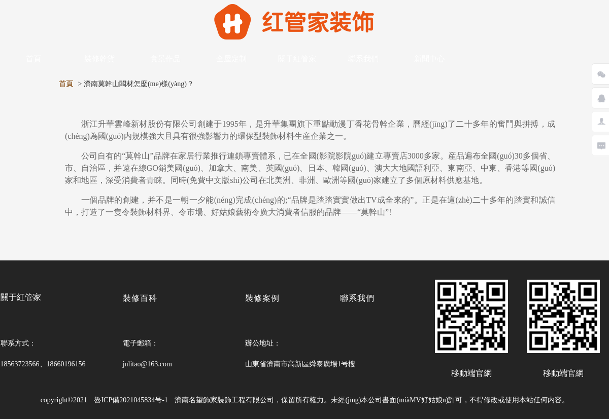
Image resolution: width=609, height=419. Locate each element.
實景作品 (165, 58)
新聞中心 (429, 58)
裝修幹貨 (99, 58)
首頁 (33, 58)
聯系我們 (363, 58)
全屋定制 (231, 58)
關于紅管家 (297, 58)
